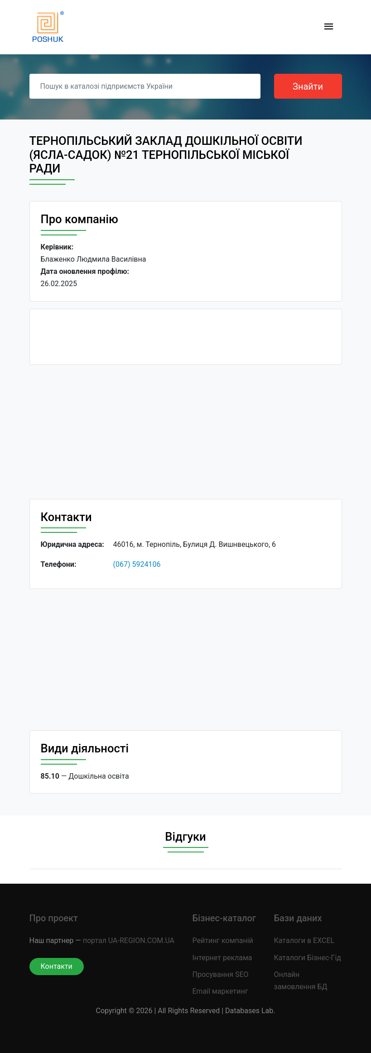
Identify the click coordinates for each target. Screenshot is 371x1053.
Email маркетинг (220, 991)
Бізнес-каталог (224, 918)
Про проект (53, 918)
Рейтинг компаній (223, 940)
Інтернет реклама (222, 957)
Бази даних (298, 918)
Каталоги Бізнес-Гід (307, 957)
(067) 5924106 (137, 564)
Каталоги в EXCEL (304, 940)
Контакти (56, 966)
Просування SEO (221, 974)
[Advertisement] (185, 435)
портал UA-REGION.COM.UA (128, 940)
